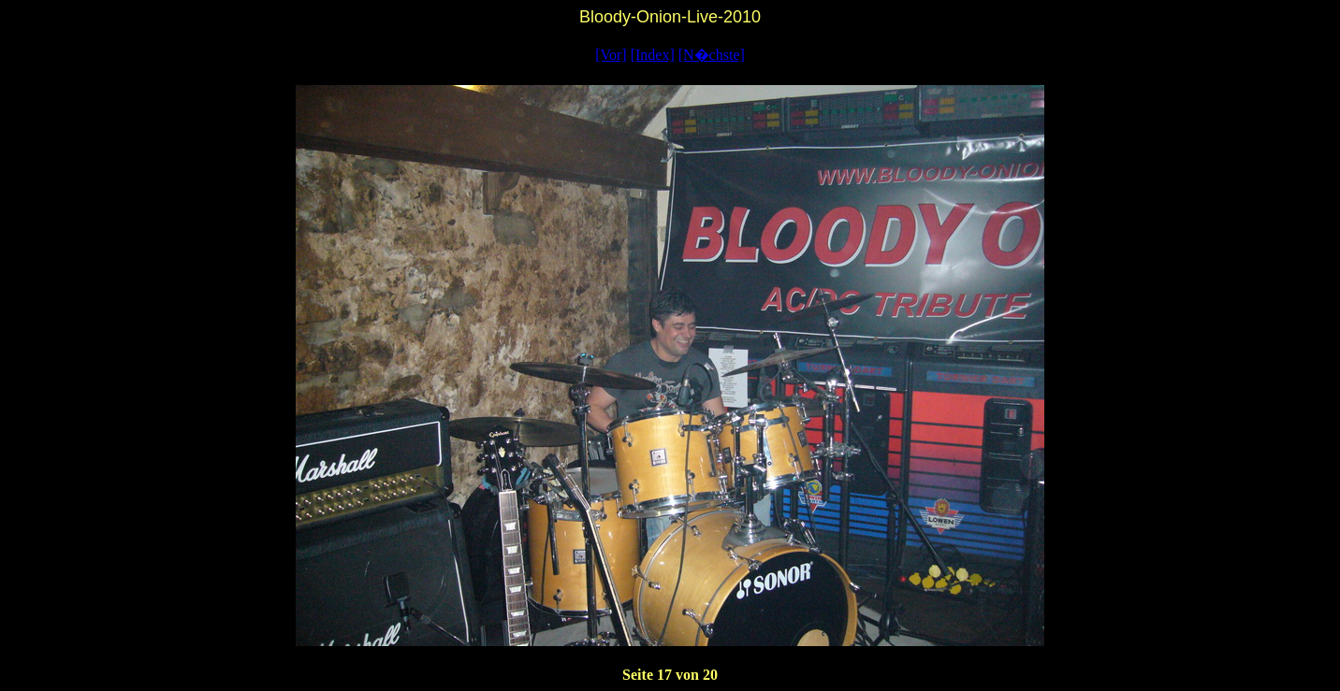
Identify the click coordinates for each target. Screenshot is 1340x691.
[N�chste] (711, 55)
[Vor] (610, 55)
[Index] (653, 55)
